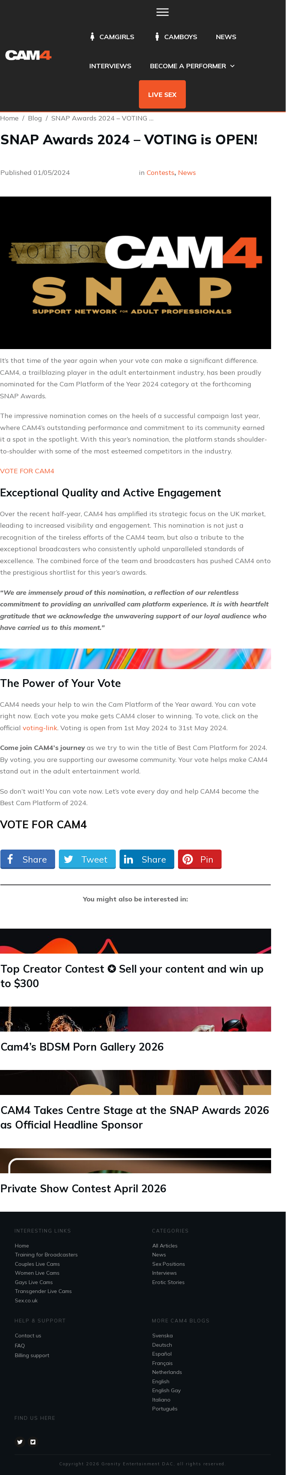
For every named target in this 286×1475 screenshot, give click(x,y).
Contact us (28, 1335)
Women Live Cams (37, 1273)
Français (162, 1363)
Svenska (162, 1335)
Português (165, 1408)
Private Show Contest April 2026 (83, 1188)
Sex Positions (168, 1264)
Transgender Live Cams (43, 1291)
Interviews (164, 1273)
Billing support (32, 1355)
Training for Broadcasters (46, 1254)
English (160, 1381)
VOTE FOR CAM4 (27, 471)
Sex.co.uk (26, 1300)
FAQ (20, 1345)
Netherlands (167, 1372)
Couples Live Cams (37, 1264)
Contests (160, 172)
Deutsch (162, 1344)
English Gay (166, 1390)
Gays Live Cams (34, 1282)
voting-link (40, 728)
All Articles (165, 1245)
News (187, 172)
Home (22, 1245)
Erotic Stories (168, 1282)
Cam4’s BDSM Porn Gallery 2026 (82, 1046)
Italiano (161, 1399)
